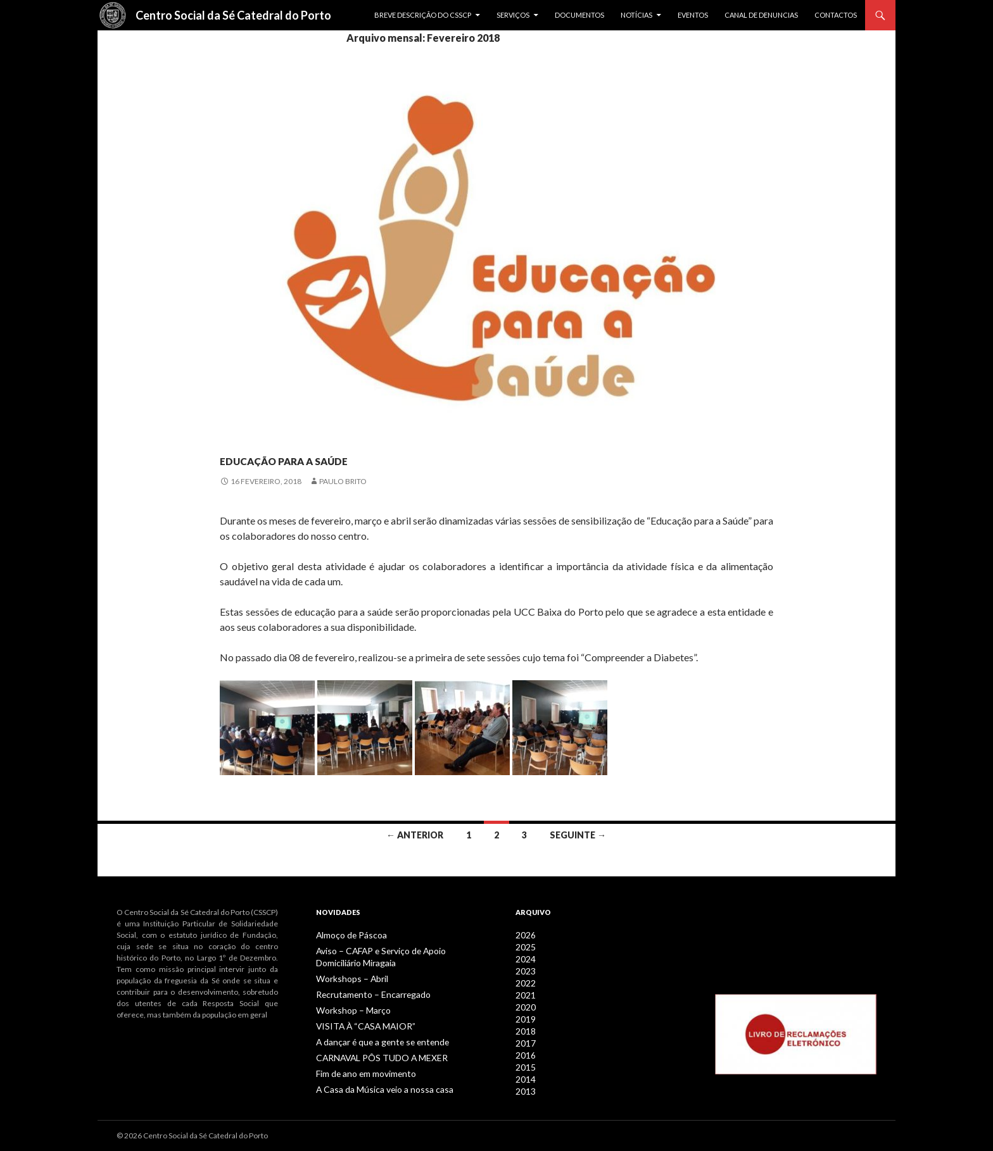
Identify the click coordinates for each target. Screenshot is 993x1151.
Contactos (835, 15)
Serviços (512, 15)
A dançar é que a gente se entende (374, 1037)
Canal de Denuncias (761, 15)
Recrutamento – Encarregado (366, 992)
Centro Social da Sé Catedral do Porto (233, 15)
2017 (524, 1037)
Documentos (579, 15)
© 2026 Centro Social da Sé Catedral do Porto (192, 1135)
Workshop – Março (348, 1007)
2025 (524, 946)
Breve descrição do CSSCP (422, 15)
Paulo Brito (343, 481)
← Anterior (414, 835)
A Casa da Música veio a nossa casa (374, 1083)
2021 (524, 992)
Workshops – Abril (347, 976)
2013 (524, 1083)
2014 (524, 1071)
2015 (524, 1060)
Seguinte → (578, 835)
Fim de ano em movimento (361, 1068)
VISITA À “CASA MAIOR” (356, 1022)
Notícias (636, 15)
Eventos (693, 15)
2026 (524, 935)
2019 (524, 1014)
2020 (524, 1003)
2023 (524, 969)
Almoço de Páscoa (347, 935)
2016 (524, 1049)
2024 (524, 957)
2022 (524, 980)
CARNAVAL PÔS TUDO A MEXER (371, 1052)
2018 (524, 1026)
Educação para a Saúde (348, 457)
